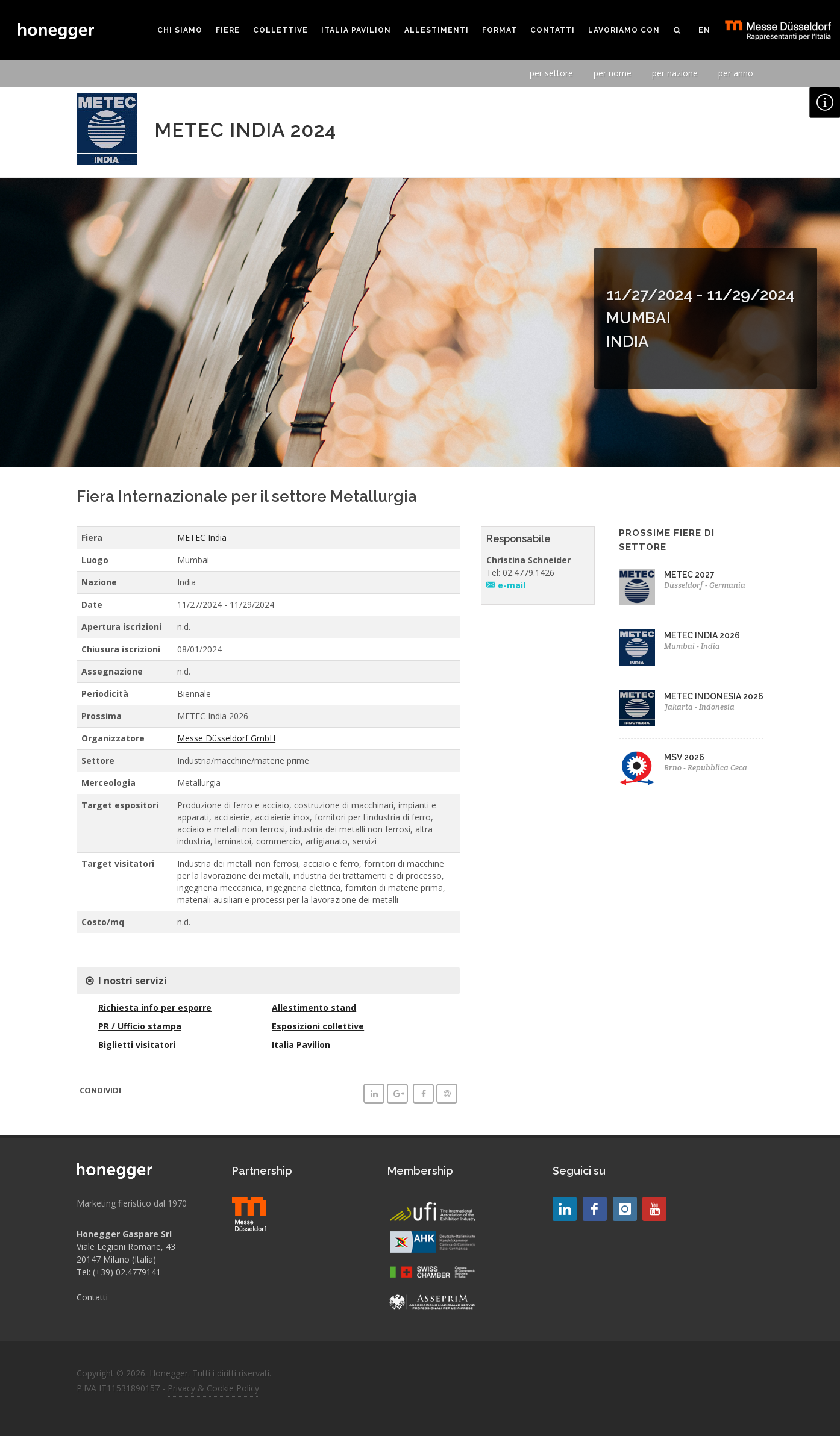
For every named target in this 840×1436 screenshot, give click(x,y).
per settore (551, 73)
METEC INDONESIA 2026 (713, 696)
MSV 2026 (684, 757)
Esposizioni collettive (318, 1026)
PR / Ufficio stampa (139, 1026)
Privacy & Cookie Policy (213, 1388)
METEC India (202, 537)
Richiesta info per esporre (155, 1007)
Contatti (92, 1297)
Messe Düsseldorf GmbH (226, 738)
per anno (735, 73)
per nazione (675, 73)
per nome (613, 73)
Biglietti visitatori (136, 1044)
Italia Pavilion (301, 1044)
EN (704, 30)
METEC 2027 (689, 574)
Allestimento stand (314, 1007)
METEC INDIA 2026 (702, 635)
